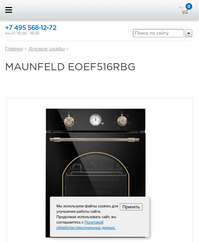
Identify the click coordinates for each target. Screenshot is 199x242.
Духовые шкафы (47, 49)
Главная (14, 49)
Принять (131, 206)
